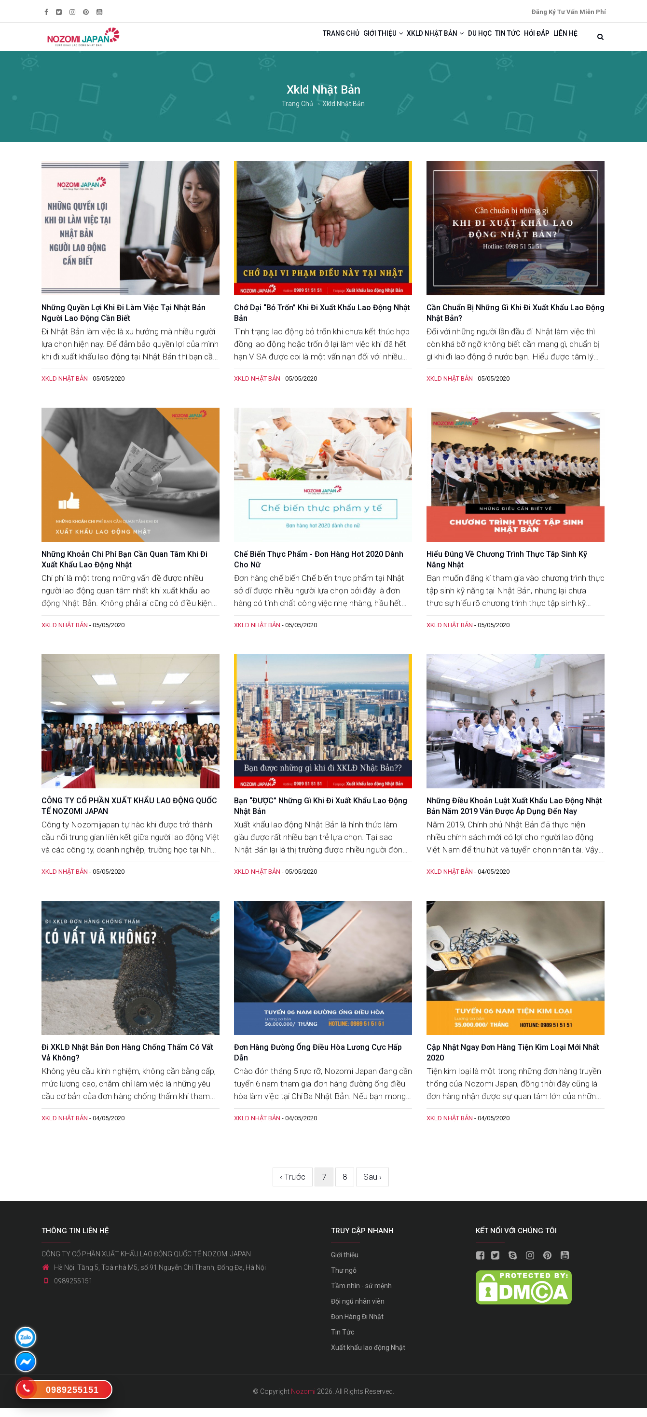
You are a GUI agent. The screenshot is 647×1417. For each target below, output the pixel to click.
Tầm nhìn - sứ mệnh (361, 1295)
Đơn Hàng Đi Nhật (357, 1326)
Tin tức (486, 41)
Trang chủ (279, 41)
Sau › (372, 1185)
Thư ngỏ (344, 1279)
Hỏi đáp (524, 41)
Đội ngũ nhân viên (358, 1310)
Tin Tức (342, 1341)
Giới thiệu (331, 41)
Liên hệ (561, 41)
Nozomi (303, 1400)
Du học (449, 41)
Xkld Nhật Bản (395, 41)
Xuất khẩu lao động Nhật (368, 1357)
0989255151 (73, 1290)
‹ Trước (292, 1185)
